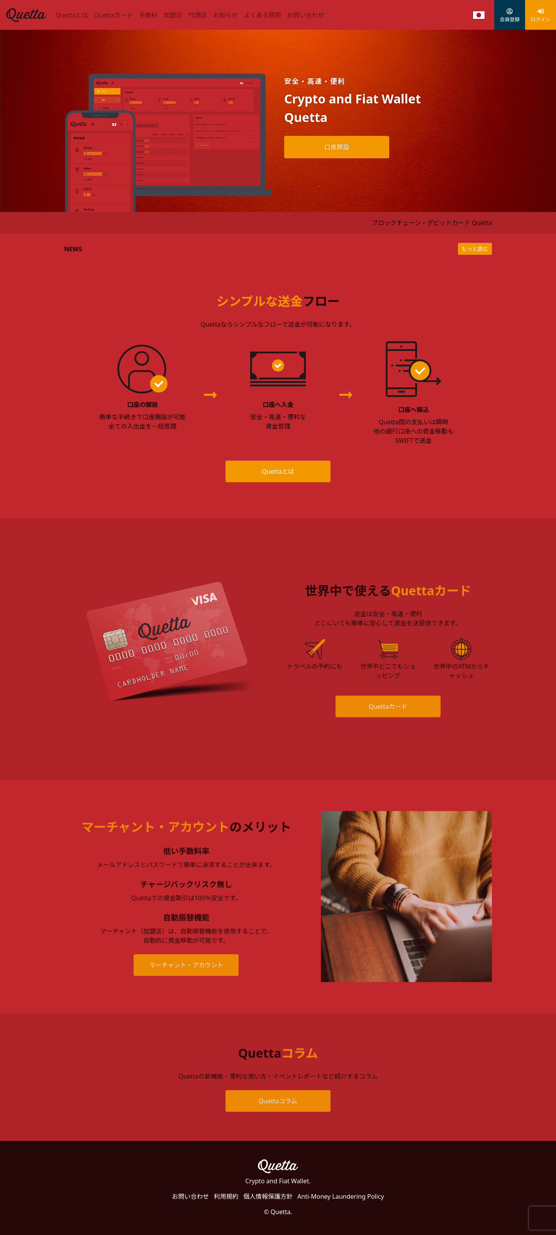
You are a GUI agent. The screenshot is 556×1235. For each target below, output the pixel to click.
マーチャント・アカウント (186, 978)
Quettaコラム (278, 1114)
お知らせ (225, 15)
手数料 (148, 15)
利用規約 (226, 1196)
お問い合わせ (305, 15)
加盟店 (173, 15)
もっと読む (474, 248)
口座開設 (336, 147)
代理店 (197, 15)
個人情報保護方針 (268, 1196)
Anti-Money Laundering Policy (340, 1196)
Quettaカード (113, 15)
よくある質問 (262, 15)
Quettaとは (72, 15)
